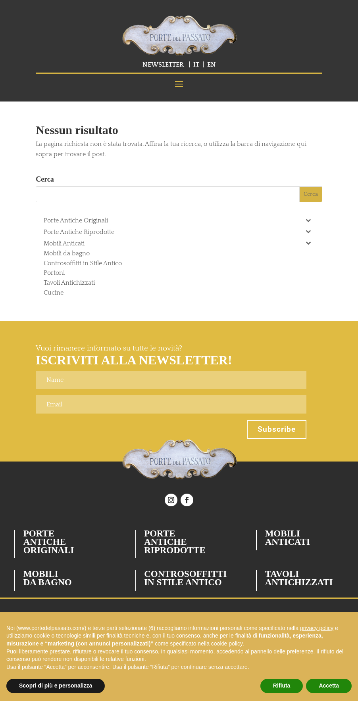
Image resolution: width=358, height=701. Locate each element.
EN (211, 64)
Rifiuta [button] (282, 685)
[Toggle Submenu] (308, 220)
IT (196, 64)
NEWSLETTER (163, 64)
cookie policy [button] (227, 643)
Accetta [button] (329, 685)
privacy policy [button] (316, 628)
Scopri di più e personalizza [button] (55, 685)
